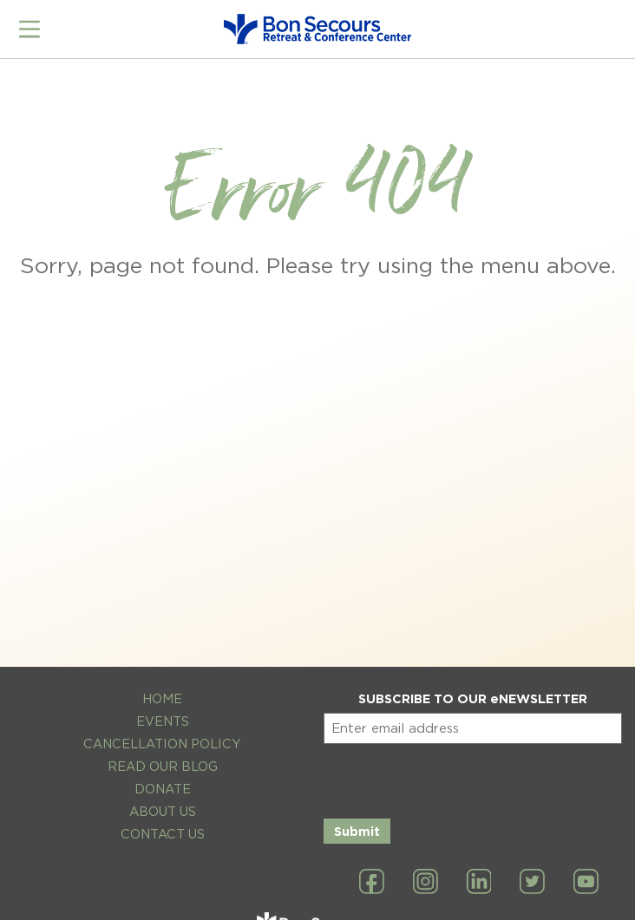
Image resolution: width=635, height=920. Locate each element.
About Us (162, 811)
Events (162, 721)
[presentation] (455, 778)
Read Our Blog (163, 766)
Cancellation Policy (162, 743)
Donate (162, 788)
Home (162, 698)
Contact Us (163, 833)
